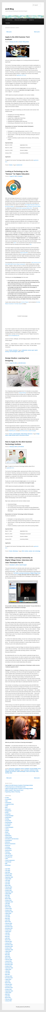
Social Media (8, 848)
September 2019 (9, 901)
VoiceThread (8, 861)
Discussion (11, 768)
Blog (6, 807)
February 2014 (8, 984)
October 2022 (8, 875)
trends (22, 351)
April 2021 (7, 883)
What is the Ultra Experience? (21, 19)
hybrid (36, 350)
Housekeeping (8, 822)
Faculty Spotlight (33, 768)
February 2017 (8, 941)
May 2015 (7, 974)
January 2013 (8, 1000)
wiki (30, 244)
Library (7, 828)
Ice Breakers (8, 824)
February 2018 (8, 923)
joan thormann (13, 771)
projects (27, 435)
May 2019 (7, 905)
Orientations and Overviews (11, 838)
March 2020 (8, 898)
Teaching (7, 852)
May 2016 (7, 954)
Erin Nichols (21, 446)
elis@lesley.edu (12, 430)
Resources (30, 433)
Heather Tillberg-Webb (24, 41)
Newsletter (8, 23)
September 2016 (9, 949)
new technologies (13, 351)
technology (37, 551)
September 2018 (9, 911)
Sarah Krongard (32, 430)
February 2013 (8, 999)
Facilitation (26, 768)
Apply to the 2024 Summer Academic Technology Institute (19, 785)
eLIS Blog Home (9, 19)
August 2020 (8, 893)
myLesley (7, 833)
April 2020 (7, 897)
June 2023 (7, 870)
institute (26, 551)
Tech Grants (8, 853)
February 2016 (8, 959)
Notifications (8, 835)
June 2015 (7, 972)
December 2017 (9, 926)
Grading (7, 819)
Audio (6, 805)
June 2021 (7, 882)
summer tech (19, 165)
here (15, 242)
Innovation (15, 350)
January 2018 (8, 925)
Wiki (6, 863)
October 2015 (8, 966)
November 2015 (9, 964)
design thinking (22, 392)
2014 (23, 551)
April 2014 (7, 981)
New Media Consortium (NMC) (33, 206)
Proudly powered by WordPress (23, 1006)
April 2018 (7, 920)
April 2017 (7, 938)
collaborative (24, 350)
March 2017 (8, 939)
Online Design (24, 433)
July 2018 (7, 915)
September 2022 (9, 877)
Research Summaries (10, 843)
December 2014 (9, 977)
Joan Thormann (13, 569)
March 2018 (8, 921)
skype (11, 772)
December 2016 (9, 944)
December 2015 (9, 963)
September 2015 (9, 967)
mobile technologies (21, 771)
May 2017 (7, 936)
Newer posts (37, 31)
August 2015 (8, 969)
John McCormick (22, 363)
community (26, 770)
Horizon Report (25, 302)
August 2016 (8, 951)
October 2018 (8, 910)
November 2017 (9, 928)
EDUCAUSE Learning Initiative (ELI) (24, 208)
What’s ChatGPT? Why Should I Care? (14, 790)
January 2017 (8, 943)
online (19, 351)
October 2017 (8, 929)
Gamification (8, 817)
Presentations (8, 840)
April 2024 (7, 868)
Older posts (8, 31)
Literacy (7, 830)
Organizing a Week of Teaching (12, 791)
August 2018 (8, 913)
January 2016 (8, 961)
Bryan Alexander (24, 252)
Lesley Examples (16, 433)
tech (34, 551)
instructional (22, 435)
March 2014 (8, 982)
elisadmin (20, 176)
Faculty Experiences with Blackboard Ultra (15, 786)
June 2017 (7, 934)
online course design (30, 771)
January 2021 (8, 888)
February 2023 (8, 873)
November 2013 (9, 987)
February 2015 (8, 976)
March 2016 (8, 958)
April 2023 (7, 872)
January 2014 (8, 986)
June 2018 (7, 916)
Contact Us (31, 19)
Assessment (8, 802)
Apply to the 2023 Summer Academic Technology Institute (19, 788)
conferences (32, 770)
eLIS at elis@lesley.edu (14, 335)
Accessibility (8, 799)
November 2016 (9, 946)
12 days (7, 797)
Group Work (8, 820)
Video (6, 858)
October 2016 (8, 948)
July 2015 (7, 971)
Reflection (7, 842)
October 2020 (8, 890)
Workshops (15, 551)
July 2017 (7, 933)
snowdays (7, 847)
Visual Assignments (10, 860)
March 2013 (8, 997)
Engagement (17, 768)
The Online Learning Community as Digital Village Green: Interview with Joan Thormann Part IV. (19, 560)
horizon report (31, 350)
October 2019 (8, 900)
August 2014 (8, 979)
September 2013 (9, 991)
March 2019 (8, 906)
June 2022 (7, 880)
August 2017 (8, 931)
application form (10, 467)
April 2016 (7, 956)
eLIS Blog (9, 9)
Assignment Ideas (9, 804)
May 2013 (7, 994)
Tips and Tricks (8, 855)
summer (30, 551)
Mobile (6, 832)
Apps (6, 800)
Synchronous (8, 850)
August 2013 (8, 992)
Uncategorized (8, 857)
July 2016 (7, 953)
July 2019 (7, 903)
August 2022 (8, 878)
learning (7, 351)
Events (10, 165)
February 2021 (8, 887)
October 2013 (8, 989)
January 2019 (8, 908)
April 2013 (7, 995)
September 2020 (9, 892)
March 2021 (8, 885)
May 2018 (7, 918)
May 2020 (7, 895)
